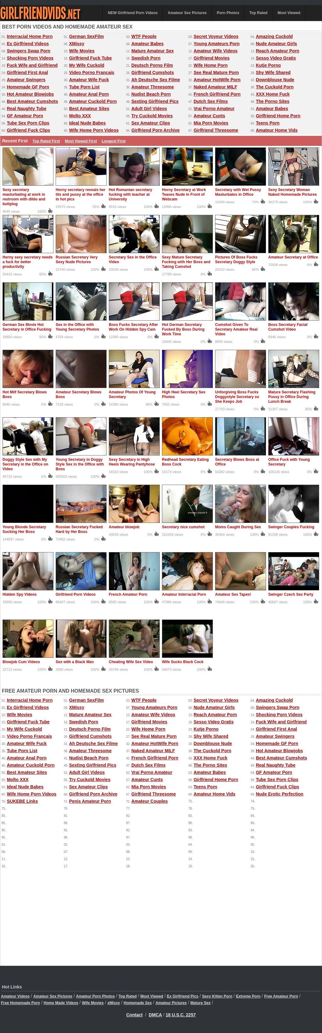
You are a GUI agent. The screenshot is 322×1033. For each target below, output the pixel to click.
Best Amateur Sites (89, 108)
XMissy (76, 43)
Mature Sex (201, 1003)
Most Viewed (289, 13)
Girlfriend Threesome (216, 130)
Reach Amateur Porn (277, 50)
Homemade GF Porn (28, 86)
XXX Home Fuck (273, 94)
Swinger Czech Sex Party (290, 594)
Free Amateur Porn (281, 996)
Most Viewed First (81, 141)
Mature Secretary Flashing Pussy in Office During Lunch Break (291, 397)
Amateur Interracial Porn (184, 594)
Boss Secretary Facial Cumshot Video (288, 327)
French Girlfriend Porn (217, 94)
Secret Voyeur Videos (216, 36)
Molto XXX (80, 115)
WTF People (144, 36)
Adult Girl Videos (149, 108)
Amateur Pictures (170, 1003)
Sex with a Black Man (75, 662)
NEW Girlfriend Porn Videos (133, 13)
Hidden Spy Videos (19, 594)
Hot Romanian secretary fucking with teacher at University (130, 194)
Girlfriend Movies (212, 58)
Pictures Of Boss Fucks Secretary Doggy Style (236, 259)
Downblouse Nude (275, 79)
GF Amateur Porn (25, 115)
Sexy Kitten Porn (217, 996)
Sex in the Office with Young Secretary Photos (77, 327)
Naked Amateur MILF (215, 86)
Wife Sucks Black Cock (182, 662)
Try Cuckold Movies (152, 115)
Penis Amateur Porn (90, 801)
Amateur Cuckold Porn (93, 101)
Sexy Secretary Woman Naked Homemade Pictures (292, 192)
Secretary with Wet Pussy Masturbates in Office (238, 192)
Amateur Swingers (26, 79)
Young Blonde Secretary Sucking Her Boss (24, 529)
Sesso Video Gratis (276, 58)
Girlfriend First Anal (27, 72)
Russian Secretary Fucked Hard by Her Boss (79, 529)
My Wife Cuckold (86, 65)
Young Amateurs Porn (217, 43)
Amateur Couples (149, 801)
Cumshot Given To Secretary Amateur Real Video (236, 329)
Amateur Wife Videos (216, 50)
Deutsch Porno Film (152, 65)
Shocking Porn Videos (30, 58)
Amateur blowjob (124, 527)
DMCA (155, 1014)
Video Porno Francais (91, 72)
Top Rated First (46, 141)
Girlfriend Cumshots (152, 72)
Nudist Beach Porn (151, 94)
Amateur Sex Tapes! (233, 594)
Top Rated (258, 13)
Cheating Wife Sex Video (131, 662)
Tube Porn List (84, 86)
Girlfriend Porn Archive (155, 130)
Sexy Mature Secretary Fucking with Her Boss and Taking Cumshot (186, 262)
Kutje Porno (268, 65)
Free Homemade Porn (20, 1003)
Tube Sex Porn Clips (28, 122)
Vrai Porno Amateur (214, 108)
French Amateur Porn (128, 594)
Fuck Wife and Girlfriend (32, 65)
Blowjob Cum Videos (21, 662)
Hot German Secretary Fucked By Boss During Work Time (183, 329)
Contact (134, 1014)
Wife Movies (82, 50)
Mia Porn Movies (211, 122)
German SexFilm (86, 36)
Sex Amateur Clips (150, 122)
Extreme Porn (248, 996)
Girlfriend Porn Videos (76, 594)
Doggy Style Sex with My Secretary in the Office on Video (25, 464)
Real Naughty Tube (27, 108)
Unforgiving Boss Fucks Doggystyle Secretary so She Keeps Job (237, 397)
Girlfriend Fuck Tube (90, 58)
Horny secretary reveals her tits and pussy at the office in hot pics (80, 194)
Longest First (114, 141)
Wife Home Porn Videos (94, 130)
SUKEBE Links (22, 801)
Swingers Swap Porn (28, 50)
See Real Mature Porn (216, 72)
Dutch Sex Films (211, 101)
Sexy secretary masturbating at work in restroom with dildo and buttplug (24, 197)
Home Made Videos (61, 1003)
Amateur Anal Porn (89, 94)
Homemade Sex (138, 1003)
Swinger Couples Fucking (291, 527)
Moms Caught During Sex (238, 527)
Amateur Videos (15, 996)
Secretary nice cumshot (183, 527)
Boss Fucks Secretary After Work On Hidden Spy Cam (133, 327)
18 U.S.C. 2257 (181, 1014)
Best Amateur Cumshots (32, 101)
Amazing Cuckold (274, 36)
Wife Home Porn (211, 65)
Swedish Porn (146, 58)
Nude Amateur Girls (276, 43)
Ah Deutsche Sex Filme (155, 79)
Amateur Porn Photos (95, 996)
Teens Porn (268, 122)
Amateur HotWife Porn (217, 79)
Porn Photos (228, 13)
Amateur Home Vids (277, 130)
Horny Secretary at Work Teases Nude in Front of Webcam (184, 194)
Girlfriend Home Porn (278, 115)
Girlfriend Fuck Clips (28, 130)
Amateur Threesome (152, 86)
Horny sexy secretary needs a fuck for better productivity (28, 262)
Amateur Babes (147, 43)
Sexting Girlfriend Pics (155, 101)
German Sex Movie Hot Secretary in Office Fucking (27, 327)
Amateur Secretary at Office (293, 257)
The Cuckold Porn (275, 86)
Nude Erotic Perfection (279, 793)
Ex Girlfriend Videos (28, 43)
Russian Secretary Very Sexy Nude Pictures (76, 259)
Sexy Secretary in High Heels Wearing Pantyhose (132, 461)
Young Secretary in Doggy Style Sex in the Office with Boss (80, 464)
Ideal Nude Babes (87, 122)
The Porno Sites (273, 101)
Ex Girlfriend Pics (182, 996)
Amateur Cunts (209, 115)
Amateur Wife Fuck (89, 79)
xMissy (113, 1003)
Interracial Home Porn (30, 36)
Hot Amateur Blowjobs (30, 94)
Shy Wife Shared (273, 72)
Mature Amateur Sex (152, 50)
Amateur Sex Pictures (187, 13)
